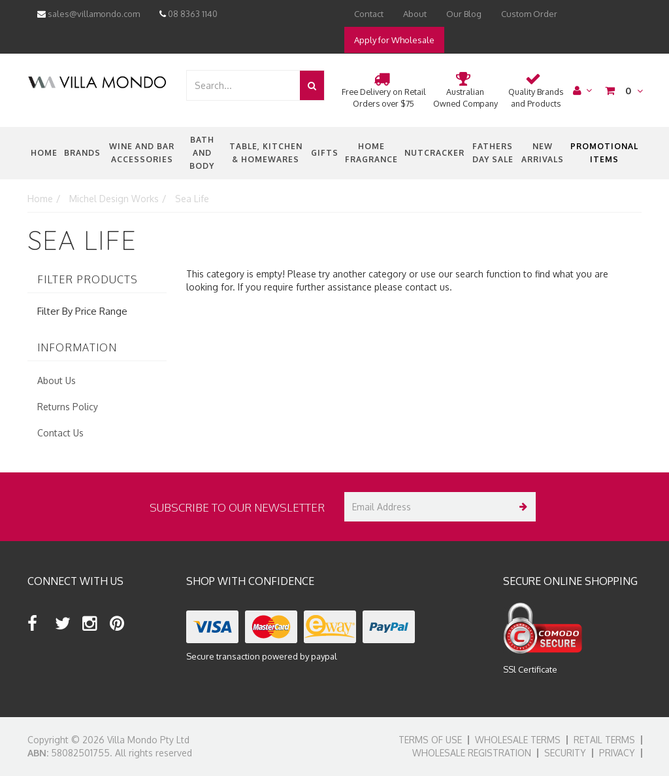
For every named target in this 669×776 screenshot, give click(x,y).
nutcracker (434, 153)
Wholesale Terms (518, 739)
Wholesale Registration (471, 752)
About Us (56, 380)
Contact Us (60, 432)
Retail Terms (604, 739)
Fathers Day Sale (493, 152)
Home (44, 153)
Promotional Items (604, 152)
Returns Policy (67, 406)
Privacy (617, 752)
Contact (368, 14)
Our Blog (463, 14)
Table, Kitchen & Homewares (265, 152)
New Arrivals (542, 152)
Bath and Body (201, 153)
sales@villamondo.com (88, 14)
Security (565, 752)
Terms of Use (430, 739)
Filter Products (87, 280)
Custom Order (529, 14)
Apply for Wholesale (394, 40)
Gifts (324, 153)
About (415, 14)
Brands (82, 153)
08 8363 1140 (188, 14)
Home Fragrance (371, 152)
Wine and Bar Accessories (141, 152)
